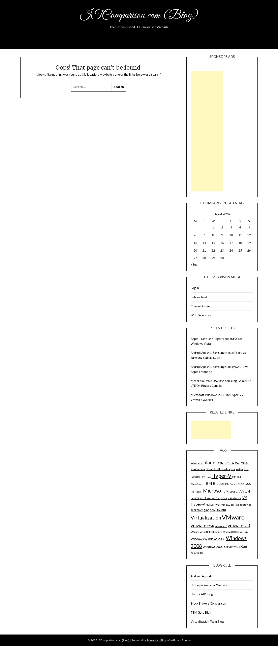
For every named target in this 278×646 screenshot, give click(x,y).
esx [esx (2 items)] (232, 469)
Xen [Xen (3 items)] (243, 546)
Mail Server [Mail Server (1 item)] (197, 491)
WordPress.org (201, 315)
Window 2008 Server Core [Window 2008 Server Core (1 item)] (236, 532)
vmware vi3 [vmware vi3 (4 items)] (239, 525)
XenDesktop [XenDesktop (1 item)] (197, 552)
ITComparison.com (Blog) (139, 15)
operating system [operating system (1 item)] (239, 504)
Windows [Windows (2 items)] (197, 539)
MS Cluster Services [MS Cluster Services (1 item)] (210, 498)
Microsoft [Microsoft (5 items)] (214, 491)
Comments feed (201, 306)
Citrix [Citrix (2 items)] (222, 463)
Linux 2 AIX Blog (202, 594)
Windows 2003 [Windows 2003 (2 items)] (214, 539)
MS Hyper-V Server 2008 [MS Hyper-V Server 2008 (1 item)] (218, 504)
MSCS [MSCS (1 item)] (224, 498)
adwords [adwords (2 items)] (197, 463)
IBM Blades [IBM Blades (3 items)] (215, 483)
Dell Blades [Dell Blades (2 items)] (222, 469)
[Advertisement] (207, 131)
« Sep (194, 264)
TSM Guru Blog (201, 612)
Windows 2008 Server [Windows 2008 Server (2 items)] (218, 546)
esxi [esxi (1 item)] (238, 469)
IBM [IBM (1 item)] (234, 477)
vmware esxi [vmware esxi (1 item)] (221, 526)
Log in (195, 288)
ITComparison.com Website (209, 585)
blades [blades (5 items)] (210, 462)
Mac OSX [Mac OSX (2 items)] (244, 484)
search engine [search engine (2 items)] (200, 510)
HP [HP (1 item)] (241, 469)
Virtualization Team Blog (207, 621)
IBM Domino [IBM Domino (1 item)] (231, 484)
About (139, 43)
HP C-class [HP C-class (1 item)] (206, 477)
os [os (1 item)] (250, 504)
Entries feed (199, 297)
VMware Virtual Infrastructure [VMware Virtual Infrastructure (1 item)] (206, 532)
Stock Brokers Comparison (208, 603)
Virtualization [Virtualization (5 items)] (206, 518)
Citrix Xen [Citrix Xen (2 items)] (233, 463)
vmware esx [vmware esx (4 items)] (202, 525)
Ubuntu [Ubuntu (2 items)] (220, 510)
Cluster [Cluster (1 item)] (210, 469)
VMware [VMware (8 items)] (233, 517)
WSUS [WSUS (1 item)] (237, 547)
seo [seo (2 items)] (212, 510)
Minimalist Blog (156, 640)
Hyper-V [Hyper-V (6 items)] (221, 476)
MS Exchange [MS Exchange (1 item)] (234, 498)
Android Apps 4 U (202, 576)
